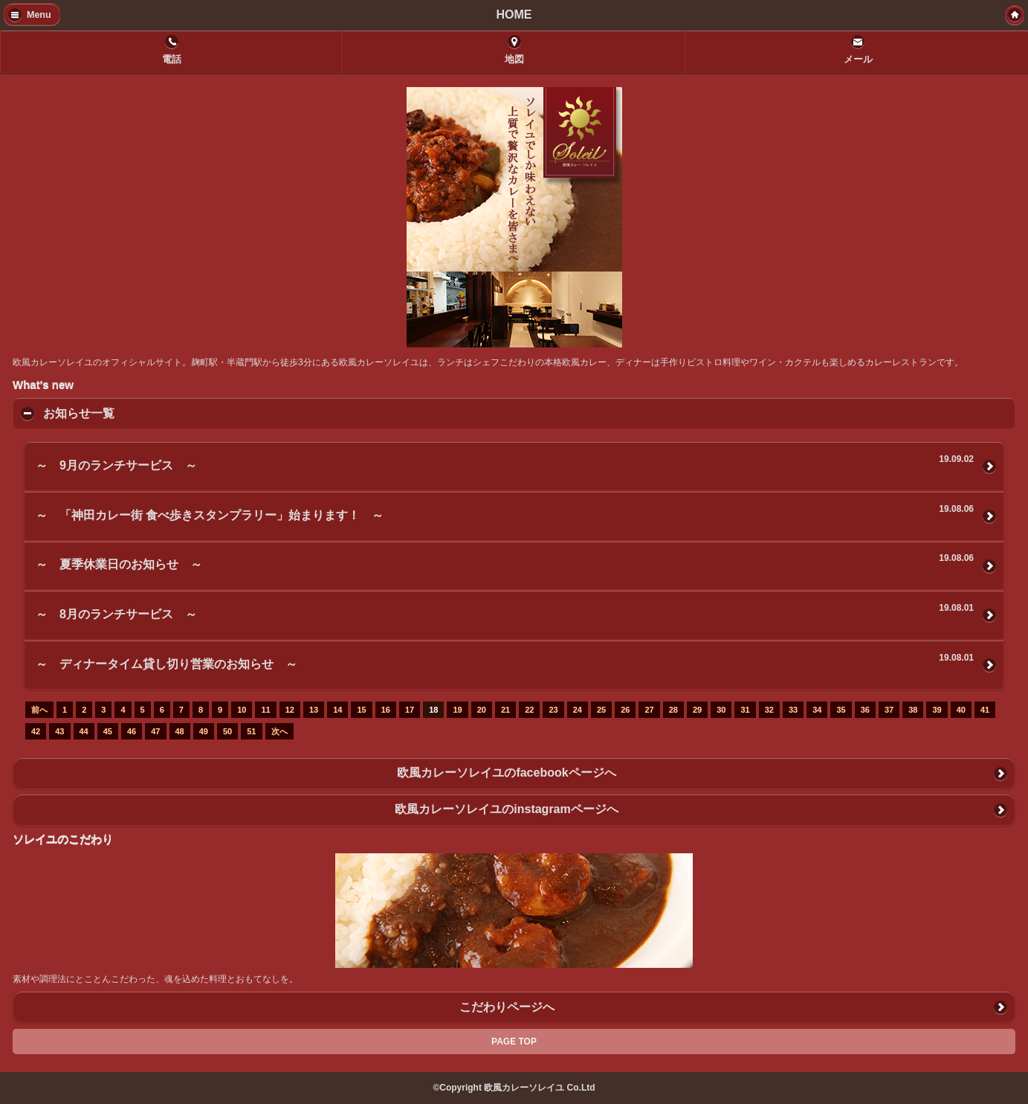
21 (505, 709)
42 (35, 731)
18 (433, 709)
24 (577, 709)
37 (889, 709)
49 (203, 731)
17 (409, 709)
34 (816, 709)
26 (625, 709)
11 (265, 709)
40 (961, 709)
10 (241, 709)
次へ (279, 731)
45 (107, 731)
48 (179, 731)
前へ (39, 709)
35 (840, 709)
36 (865, 709)
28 (673, 709)
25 (601, 709)
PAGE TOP (514, 1041)
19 (457, 709)
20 (481, 709)
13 (313, 709)
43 (59, 731)
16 (385, 709)
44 (84, 731)
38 (912, 709)
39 (936, 709)
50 (227, 731)
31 (744, 709)
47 (155, 731)
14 (337, 709)
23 (553, 709)
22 (529, 709)
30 (721, 709)
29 (697, 709)
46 (131, 731)
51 (251, 731)
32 (769, 709)
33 (793, 709)
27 (648, 709)
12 (289, 709)
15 (361, 709)
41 (984, 709)
